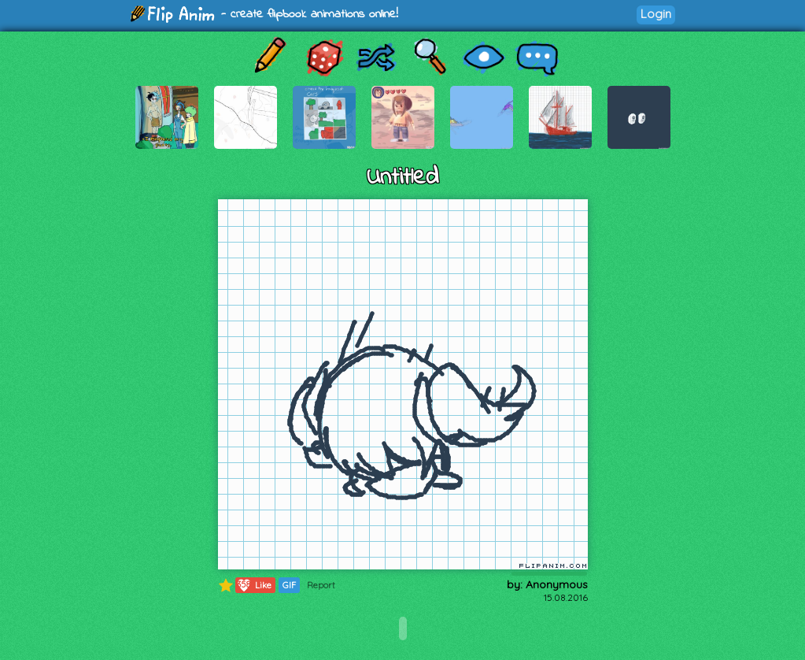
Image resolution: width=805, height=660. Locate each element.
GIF (289, 585)
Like (253, 585)
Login (656, 13)
